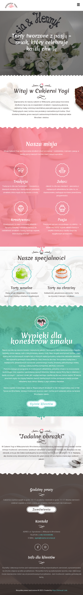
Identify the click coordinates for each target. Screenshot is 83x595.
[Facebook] (38, 547)
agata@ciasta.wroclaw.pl (45, 538)
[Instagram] (45, 547)
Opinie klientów (41, 404)
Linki (65, 590)
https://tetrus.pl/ (58, 590)
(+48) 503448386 (45, 535)
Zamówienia (41, 509)
